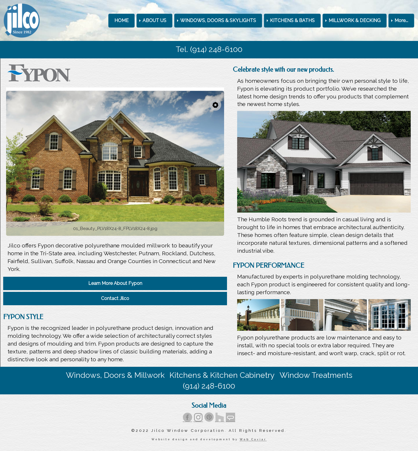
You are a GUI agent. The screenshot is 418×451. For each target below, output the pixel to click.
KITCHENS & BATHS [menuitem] (292, 20)
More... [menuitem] (401, 20)
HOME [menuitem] (121, 20)
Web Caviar (253, 439)
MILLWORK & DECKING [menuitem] (355, 20)
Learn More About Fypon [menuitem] (115, 283)
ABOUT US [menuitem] (154, 20)
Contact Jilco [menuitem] (115, 298)
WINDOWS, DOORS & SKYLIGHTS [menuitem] (218, 20)
